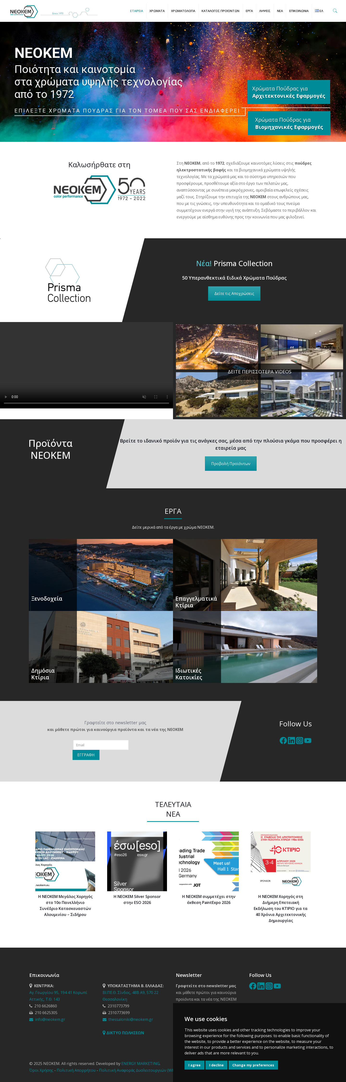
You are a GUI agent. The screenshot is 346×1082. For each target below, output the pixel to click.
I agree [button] (194, 1065)
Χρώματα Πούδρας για (289, 123)
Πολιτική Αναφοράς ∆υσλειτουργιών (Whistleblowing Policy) (154, 1070)
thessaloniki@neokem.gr (128, 1019)
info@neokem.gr (47, 1019)
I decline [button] (216, 1065)
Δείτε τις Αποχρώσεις (234, 293)
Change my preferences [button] (253, 1065)
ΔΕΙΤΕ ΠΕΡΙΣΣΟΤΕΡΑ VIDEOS (259, 371)
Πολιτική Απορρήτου (76, 1070)
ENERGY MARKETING (140, 1063)
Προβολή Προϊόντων (230, 463)
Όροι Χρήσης (41, 1070)
